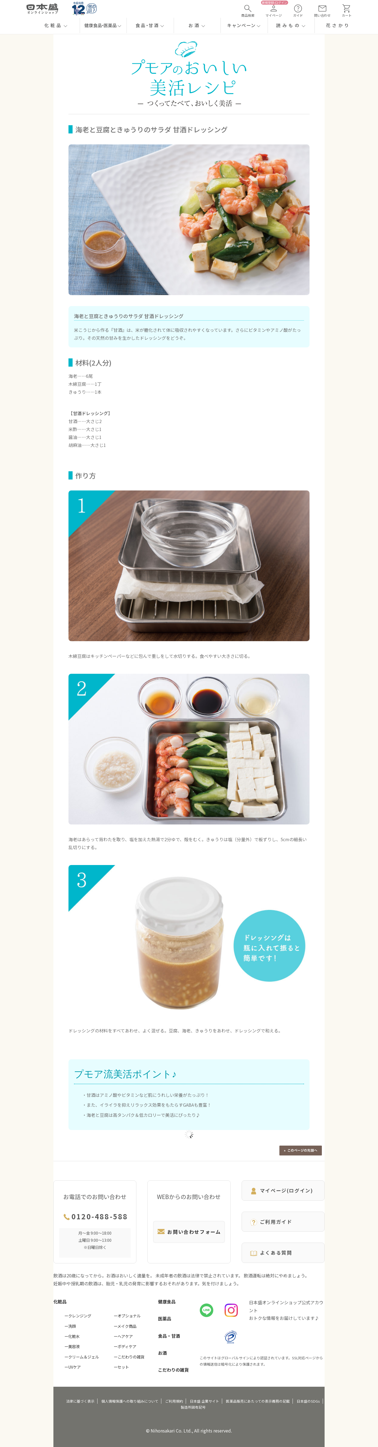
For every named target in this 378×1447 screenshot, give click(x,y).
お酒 (162, 1352)
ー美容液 (72, 1346)
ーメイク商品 (125, 1326)
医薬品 (164, 1318)
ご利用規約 (174, 1401)
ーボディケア (125, 1346)
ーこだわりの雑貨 (129, 1357)
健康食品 (167, 1301)
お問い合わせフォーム (189, 1231)
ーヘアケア (123, 1336)
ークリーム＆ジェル (81, 1357)
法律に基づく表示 (80, 1401)
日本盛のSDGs (308, 1401)
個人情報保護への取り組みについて (129, 1401)
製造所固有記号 (193, 1407)
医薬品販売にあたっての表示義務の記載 (258, 1401)
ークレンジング (77, 1315)
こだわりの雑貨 (173, 1369)
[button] (56, 25)
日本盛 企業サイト (204, 1401)
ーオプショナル (127, 1315)
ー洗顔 (70, 1326)
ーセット (121, 1367)
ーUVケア (72, 1367)
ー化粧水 (72, 1336)
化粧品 (60, 1301)
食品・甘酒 (169, 1335)
